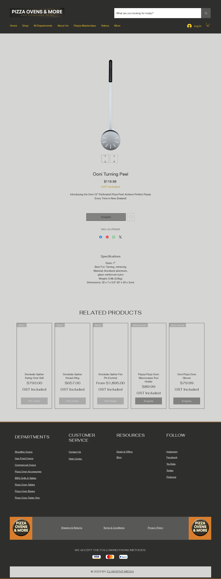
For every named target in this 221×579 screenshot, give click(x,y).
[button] (25, 25)
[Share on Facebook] (101, 237)
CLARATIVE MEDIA (120, 571)
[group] (110, 366)
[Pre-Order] (34, 401)
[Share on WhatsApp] (114, 237)
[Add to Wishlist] (131, 217)
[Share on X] (120, 237)
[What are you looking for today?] (155, 13)
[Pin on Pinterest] (107, 237)
